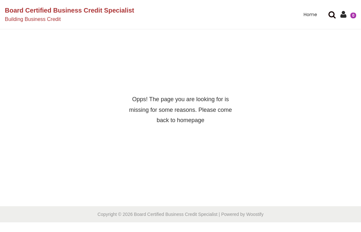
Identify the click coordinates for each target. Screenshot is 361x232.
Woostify (254, 214)
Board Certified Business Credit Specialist (69, 10)
